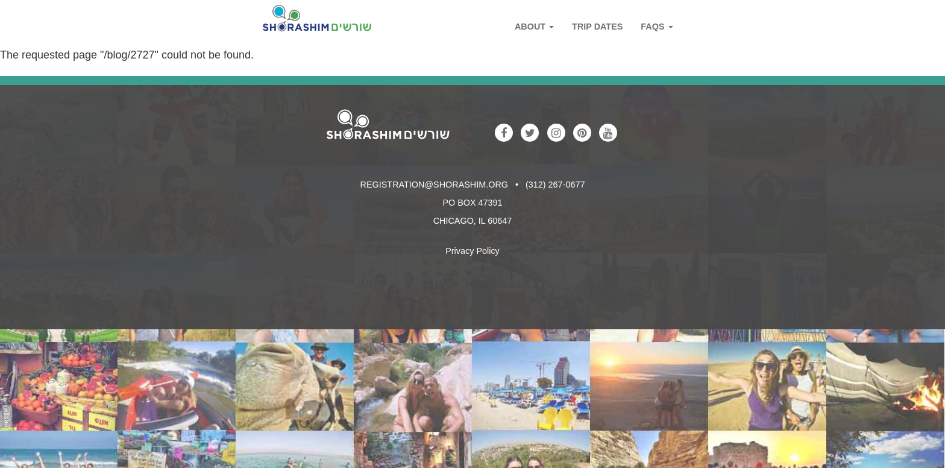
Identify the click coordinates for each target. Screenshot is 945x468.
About (534, 26)
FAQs (657, 26)
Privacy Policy (472, 251)
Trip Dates (597, 26)
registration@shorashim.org (434, 184)
